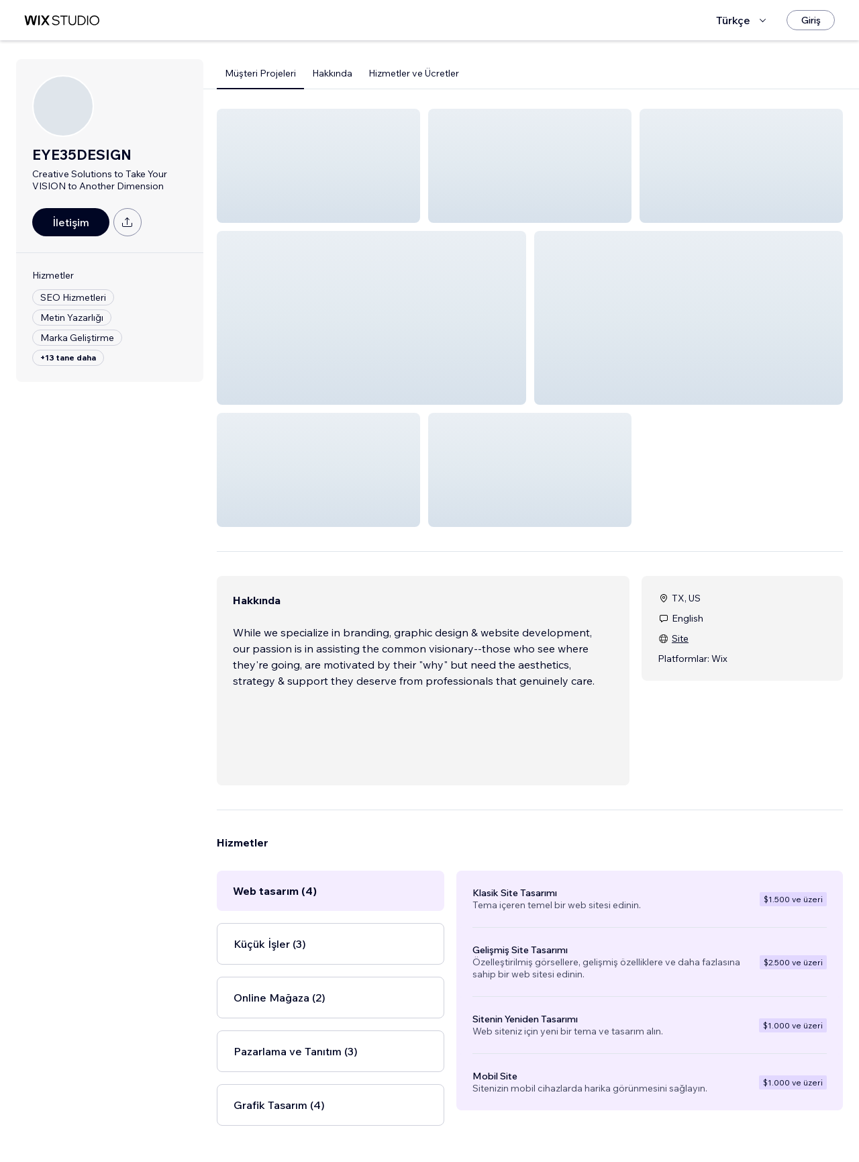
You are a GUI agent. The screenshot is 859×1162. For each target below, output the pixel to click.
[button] (318, 166)
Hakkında (332, 73)
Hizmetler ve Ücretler (413, 73)
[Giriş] (811, 20)
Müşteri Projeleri (260, 73)
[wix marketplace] (61, 20)
